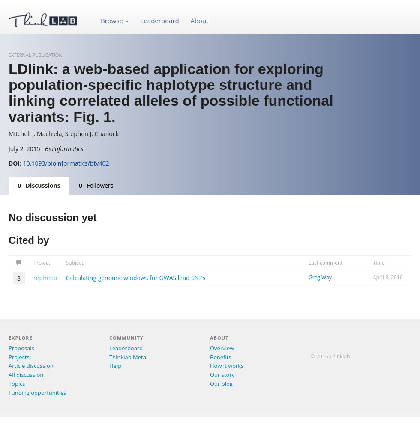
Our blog (221, 384)
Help (115, 366)
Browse (115, 20)
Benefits (220, 357)
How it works (226, 366)
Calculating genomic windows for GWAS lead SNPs (136, 278)
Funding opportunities (37, 393)
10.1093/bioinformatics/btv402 (66, 163)
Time (379, 262)
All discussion (26, 375)
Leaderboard (160, 20)
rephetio (45, 278)
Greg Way (320, 277)
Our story (222, 375)
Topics (17, 384)
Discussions (39, 185)
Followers (96, 185)
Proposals (21, 348)
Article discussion (31, 366)
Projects (19, 357)
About (199, 20)
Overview (222, 348)
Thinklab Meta (127, 357)
